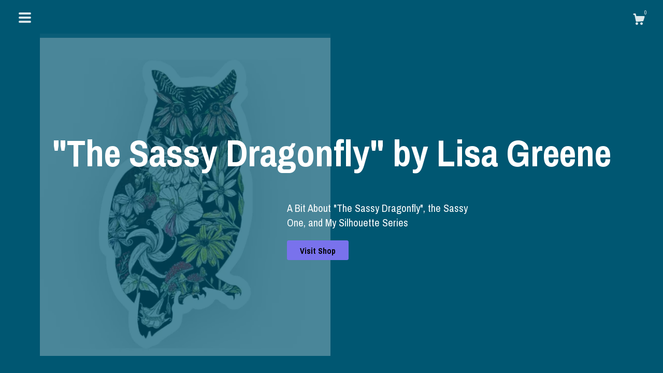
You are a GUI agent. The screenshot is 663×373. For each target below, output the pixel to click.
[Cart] (638, 20)
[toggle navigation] (25, 17)
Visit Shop (318, 250)
